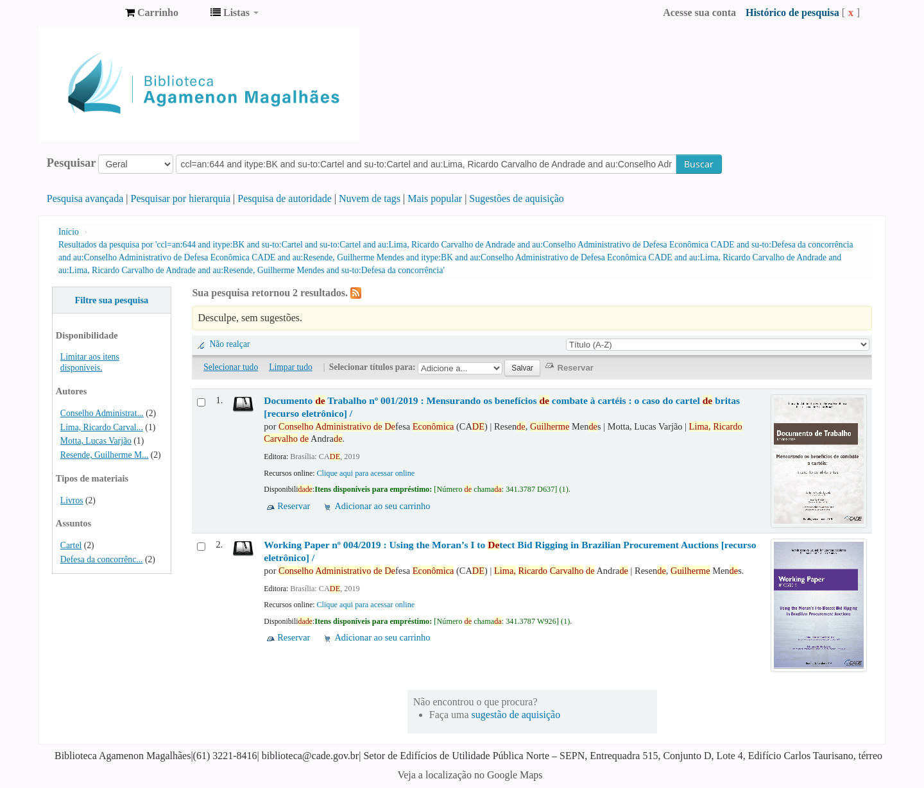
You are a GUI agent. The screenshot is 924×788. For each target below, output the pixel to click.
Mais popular (434, 198)
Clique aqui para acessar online (365, 473)
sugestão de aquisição (516, 714)
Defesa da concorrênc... (101, 559)
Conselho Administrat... (102, 413)
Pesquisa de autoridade (284, 198)
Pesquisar (71, 162)
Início (68, 232)
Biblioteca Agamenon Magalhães (83, 13)
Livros (71, 500)
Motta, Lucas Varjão (96, 441)
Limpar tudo (290, 367)
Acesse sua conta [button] (699, 12)
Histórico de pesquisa (792, 12)
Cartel (70, 545)
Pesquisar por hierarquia (181, 198)
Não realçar (229, 344)
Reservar (293, 506)
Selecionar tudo (230, 367)
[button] (152, 13)
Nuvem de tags (369, 198)
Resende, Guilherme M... (104, 455)
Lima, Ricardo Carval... (101, 427)
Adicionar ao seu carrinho (382, 506)
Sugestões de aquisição (516, 198)
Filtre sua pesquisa (111, 300)
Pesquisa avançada (85, 198)
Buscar (699, 164)
